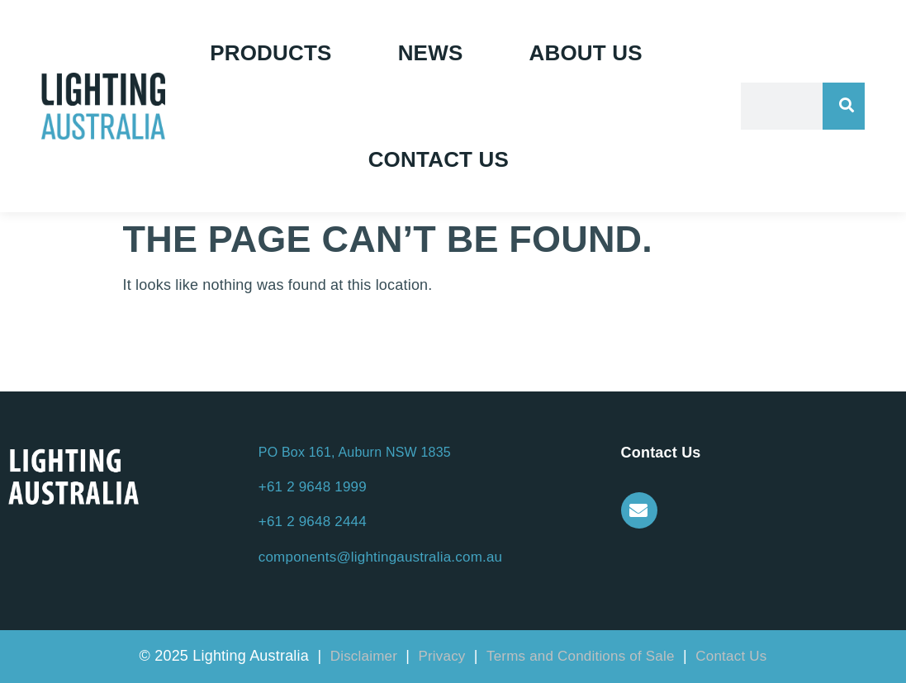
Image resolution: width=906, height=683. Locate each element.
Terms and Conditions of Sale (580, 656)
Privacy (443, 656)
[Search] (844, 106)
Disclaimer (365, 656)
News (430, 52)
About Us (585, 52)
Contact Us (439, 159)
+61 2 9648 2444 (313, 521)
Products (271, 52)
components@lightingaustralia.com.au (380, 557)
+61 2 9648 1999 (313, 487)
